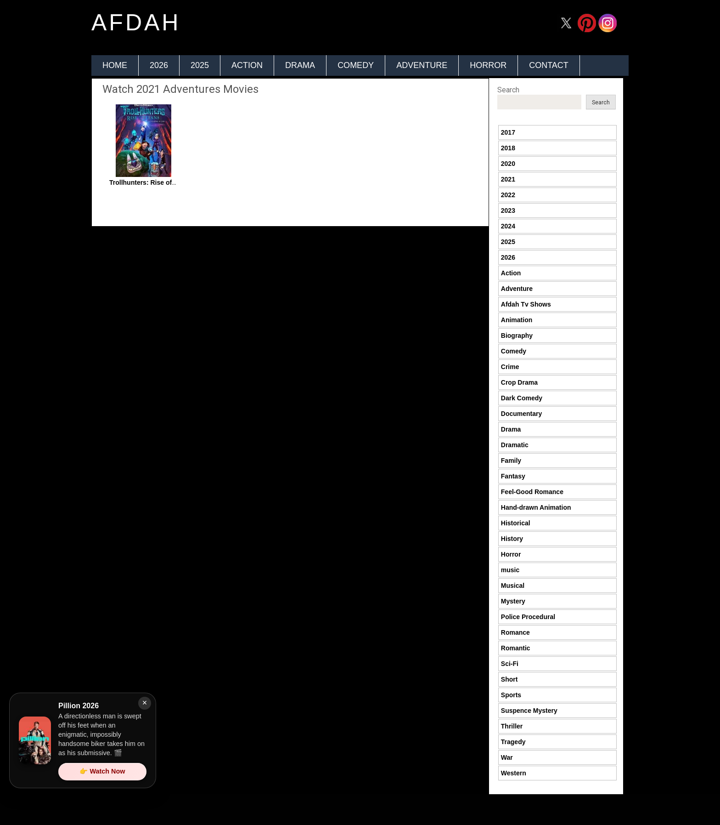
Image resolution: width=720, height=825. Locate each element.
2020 (508, 163)
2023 (508, 210)
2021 (508, 179)
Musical (512, 585)
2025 (200, 65)
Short (509, 679)
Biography (517, 335)
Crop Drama (519, 382)
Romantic (515, 648)
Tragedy (513, 741)
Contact (548, 65)
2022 (508, 195)
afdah (135, 22)
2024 (508, 226)
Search (508, 89)
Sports (511, 695)
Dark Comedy (521, 398)
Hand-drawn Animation (536, 507)
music (510, 570)
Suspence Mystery (529, 710)
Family (511, 460)
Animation (516, 320)
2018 (508, 148)
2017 (508, 132)
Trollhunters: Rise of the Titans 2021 (164, 182)
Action (247, 65)
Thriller (512, 726)
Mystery (513, 601)
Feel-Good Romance (532, 491)
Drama (300, 65)
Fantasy (513, 476)
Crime (510, 366)
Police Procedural (528, 616)
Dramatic (515, 445)
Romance (515, 632)
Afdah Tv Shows (526, 304)
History (512, 538)
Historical (515, 523)
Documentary (521, 413)
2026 (159, 65)
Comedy (356, 65)
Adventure (421, 65)
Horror (488, 65)
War (507, 757)
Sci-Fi (509, 663)
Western (513, 773)
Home (114, 65)
